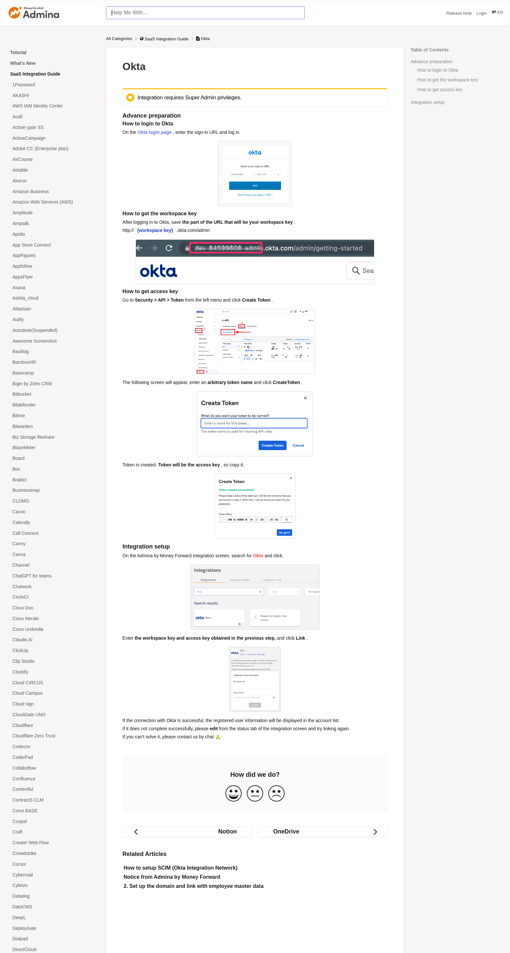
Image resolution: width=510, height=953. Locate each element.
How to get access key (440, 89)
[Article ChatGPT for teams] (53, 575)
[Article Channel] (53, 565)
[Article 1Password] (53, 84)
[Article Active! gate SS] (53, 127)
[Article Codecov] (53, 746)
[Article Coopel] (53, 821)
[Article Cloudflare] (53, 725)
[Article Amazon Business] (53, 191)
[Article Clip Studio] (53, 661)
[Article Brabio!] (53, 479)
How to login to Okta (437, 70)
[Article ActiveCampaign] (53, 138)
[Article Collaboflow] (53, 767)
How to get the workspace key (447, 79)
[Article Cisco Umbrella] (53, 629)
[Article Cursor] (53, 864)
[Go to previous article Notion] (187, 831)
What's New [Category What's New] (22, 63)
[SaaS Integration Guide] (165, 38)
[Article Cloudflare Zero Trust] (53, 736)
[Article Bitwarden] (53, 426)
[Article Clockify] (53, 671)
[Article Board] (53, 458)
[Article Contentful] (53, 789)
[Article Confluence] (53, 778)
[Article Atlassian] (53, 309)
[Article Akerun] (53, 180)
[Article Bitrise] (53, 415)
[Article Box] (53, 469)
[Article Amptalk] (53, 223)
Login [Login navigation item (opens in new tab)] (482, 13)
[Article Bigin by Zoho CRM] (53, 383)
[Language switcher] (497, 13)
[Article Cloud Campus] (53, 693)
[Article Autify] (53, 319)
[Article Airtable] (53, 170)
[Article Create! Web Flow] (53, 842)
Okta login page (155, 132)
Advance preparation (431, 61)
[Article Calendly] (53, 522)
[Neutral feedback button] (255, 794)
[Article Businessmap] (53, 490)
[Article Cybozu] (53, 885)
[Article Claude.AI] (53, 639)
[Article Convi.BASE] (53, 810)
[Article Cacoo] (53, 511)
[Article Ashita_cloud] (53, 298)
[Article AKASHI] (53, 95)
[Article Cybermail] (53, 874)
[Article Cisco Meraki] (53, 618)
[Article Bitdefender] (53, 405)
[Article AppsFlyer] (53, 276)
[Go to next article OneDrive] (322, 831)
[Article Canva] (53, 554)
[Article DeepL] (53, 917)
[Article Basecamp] (53, 373)
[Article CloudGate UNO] (53, 714)
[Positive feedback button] (233, 794)
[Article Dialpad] (53, 938)
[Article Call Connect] (53, 533)
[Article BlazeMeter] (53, 447)
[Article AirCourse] (53, 159)
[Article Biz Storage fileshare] (53, 437)
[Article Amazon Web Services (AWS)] (53, 202)
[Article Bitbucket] (53, 394)
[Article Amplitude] (53, 212)
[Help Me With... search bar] (205, 12)
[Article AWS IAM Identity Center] (53, 106)
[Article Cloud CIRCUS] (53, 682)
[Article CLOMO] (53, 501)
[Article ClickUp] (53, 650)
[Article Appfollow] (53, 266)
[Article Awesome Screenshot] (53, 340)
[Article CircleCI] (53, 597)
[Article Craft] (53, 832)
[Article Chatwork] (53, 586)
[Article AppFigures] (53, 255)
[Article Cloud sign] (53, 704)
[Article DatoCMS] (53, 907)
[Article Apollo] (53, 234)
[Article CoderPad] (53, 757)
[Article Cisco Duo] (53, 608)
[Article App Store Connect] (53, 244)
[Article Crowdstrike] (53, 853)
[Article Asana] (53, 287)
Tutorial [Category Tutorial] (18, 52)
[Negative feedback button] (276, 794)
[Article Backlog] (53, 351)
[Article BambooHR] (53, 362)
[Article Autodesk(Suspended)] (53, 330)
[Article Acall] (53, 116)
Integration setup (427, 102)
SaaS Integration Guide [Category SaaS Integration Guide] (35, 74)
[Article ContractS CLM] (53, 800)
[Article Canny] (53, 543)
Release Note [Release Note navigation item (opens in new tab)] (460, 13)
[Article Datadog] (53, 896)
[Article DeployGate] (53, 928)
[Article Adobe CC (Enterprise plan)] (53, 148)
